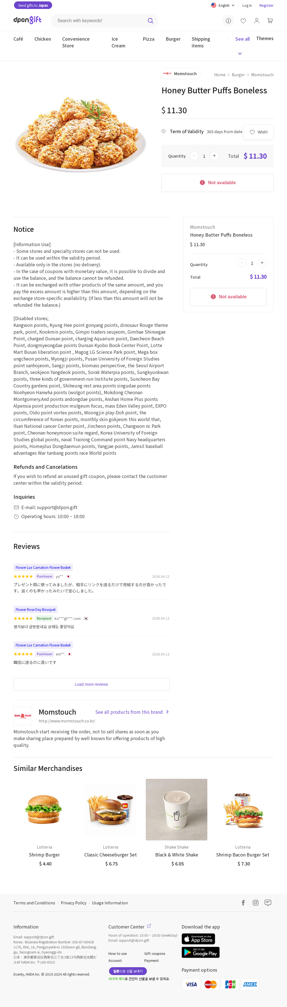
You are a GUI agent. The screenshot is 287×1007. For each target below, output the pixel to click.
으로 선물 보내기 (128, 971)
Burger (238, 74)
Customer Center (129, 926)
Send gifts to (33, 5)
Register (267, 5)
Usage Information (110, 903)
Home (220, 74)
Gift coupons (154, 953)
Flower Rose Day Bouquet (35, 609)
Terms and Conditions (34, 903)
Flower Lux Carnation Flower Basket (43, 567)
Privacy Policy (73, 903)
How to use (117, 953)
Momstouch (262, 74)
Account (115, 960)
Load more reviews (91, 684)
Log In (247, 5)
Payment (151, 960)
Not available (217, 182)
